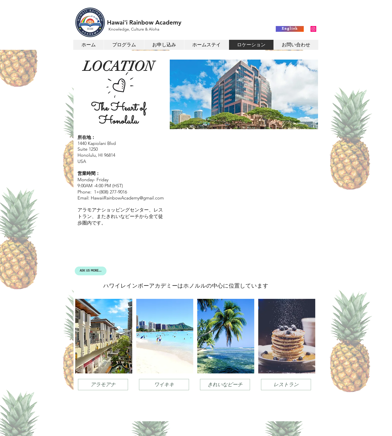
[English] (290, 29)
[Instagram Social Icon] (313, 29)
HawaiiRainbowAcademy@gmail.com (127, 198)
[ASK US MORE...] (90, 271)
